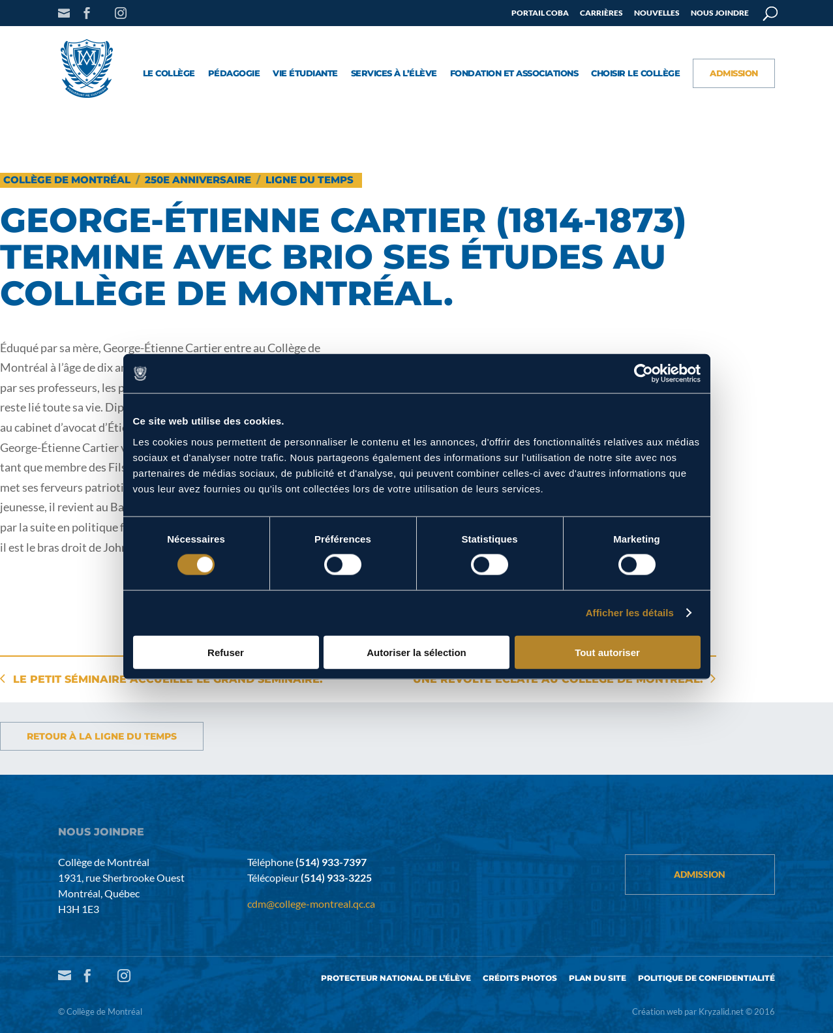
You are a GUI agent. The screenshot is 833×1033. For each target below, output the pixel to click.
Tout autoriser (607, 651)
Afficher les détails (630, 612)
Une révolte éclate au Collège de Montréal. (558, 679)
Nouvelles (657, 13)
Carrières (601, 13)
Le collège (169, 73)
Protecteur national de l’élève (396, 978)
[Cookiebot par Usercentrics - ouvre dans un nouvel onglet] (643, 373)
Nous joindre (720, 13)
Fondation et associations (514, 73)
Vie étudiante (305, 73)
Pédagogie (234, 73)
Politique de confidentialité (706, 978)
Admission (734, 73)
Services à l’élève (394, 73)
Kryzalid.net (721, 1011)
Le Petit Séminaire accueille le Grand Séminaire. (168, 679)
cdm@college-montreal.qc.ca (311, 903)
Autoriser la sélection (416, 651)
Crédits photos (520, 978)
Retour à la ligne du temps (102, 736)
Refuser (225, 651)
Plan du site (597, 978)
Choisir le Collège (635, 73)
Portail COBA (540, 13)
